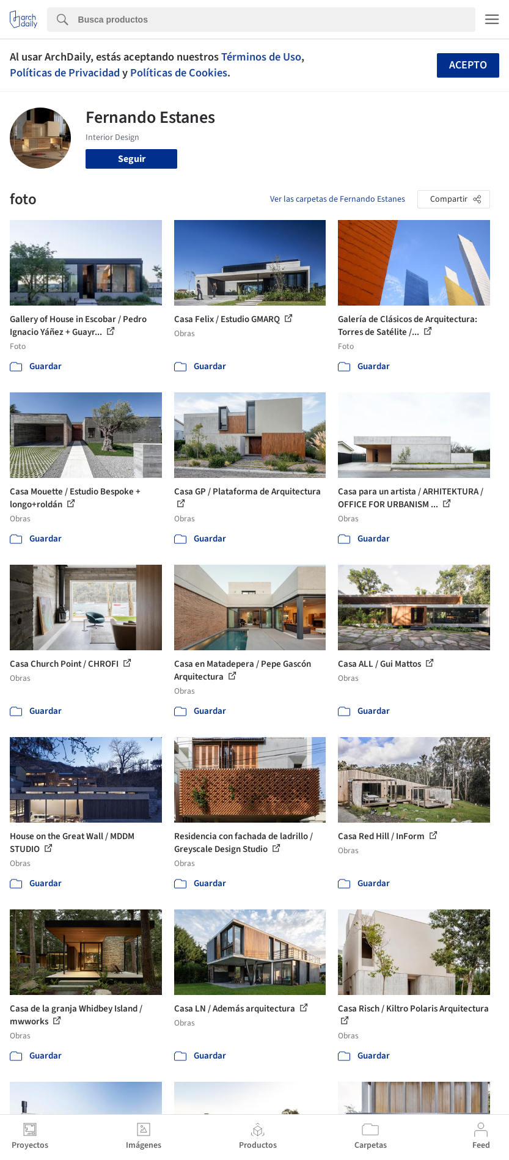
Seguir (131, 159)
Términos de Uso (261, 57)
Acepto (468, 65)
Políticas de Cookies (178, 73)
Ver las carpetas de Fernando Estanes (337, 199)
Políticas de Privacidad (65, 73)
